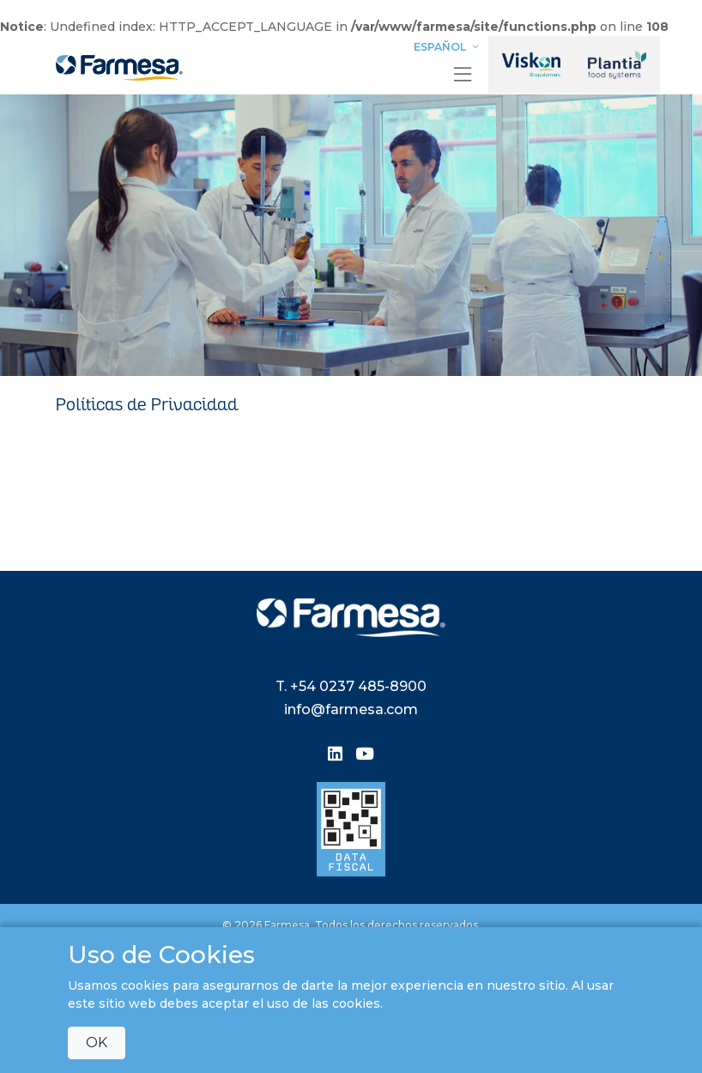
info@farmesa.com (351, 709)
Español (448, 46)
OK (96, 1042)
